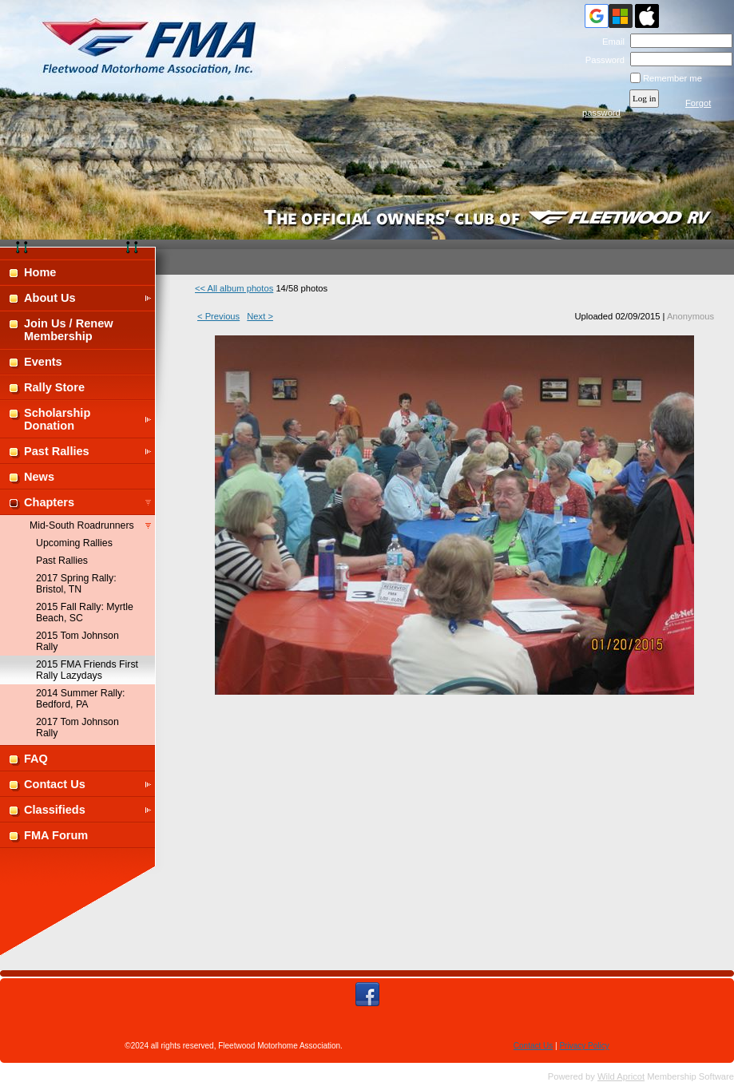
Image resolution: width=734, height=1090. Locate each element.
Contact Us (54, 784)
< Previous (218, 316)
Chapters (49, 502)
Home (40, 272)
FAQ (36, 758)
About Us (50, 297)
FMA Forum (56, 835)
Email (610, 41)
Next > (260, 316)
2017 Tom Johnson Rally (77, 727)
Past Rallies (56, 451)
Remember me (672, 78)
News (39, 476)
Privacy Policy (584, 1045)
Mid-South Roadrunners (82, 525)
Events (43, 361)
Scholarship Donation (57, 419)
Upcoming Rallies (74, 543)
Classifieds (54, 809)
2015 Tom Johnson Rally (77, 641)
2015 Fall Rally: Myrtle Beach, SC (84, 612)
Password (602, 60)
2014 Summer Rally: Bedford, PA (80, 699)
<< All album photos (234, 288)
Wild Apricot (621, 1076)
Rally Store (54, 387)
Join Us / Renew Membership (68, 330)
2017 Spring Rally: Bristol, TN (76, 584)
